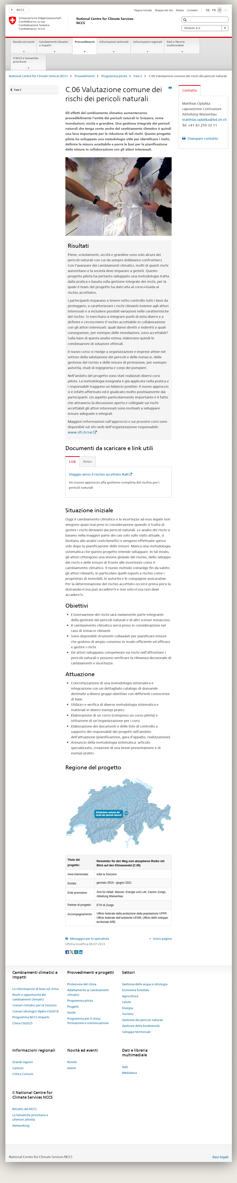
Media (180, 10)
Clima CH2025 (22, 1023)
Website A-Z (205, 28)
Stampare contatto (202, 138)
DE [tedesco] (208, 10)
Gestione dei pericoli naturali (142, 1020)
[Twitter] (72, 952)
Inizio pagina (162, 938)
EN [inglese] (225, 10)
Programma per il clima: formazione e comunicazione (88, 1021)
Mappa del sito (164, 10)
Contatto (192, 10)
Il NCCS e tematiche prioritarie (26, 59)
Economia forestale (135, 990)
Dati (125, 1067)
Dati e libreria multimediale (176, 43)
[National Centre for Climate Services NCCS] (75, 23)
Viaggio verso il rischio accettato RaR (98, 474)
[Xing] (76, 952)
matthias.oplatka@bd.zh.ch (204, 119)
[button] (185, 20)
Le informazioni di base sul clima (35, 989)
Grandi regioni (22, 1062)
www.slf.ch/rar (80, 432)
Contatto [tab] (189, 90)
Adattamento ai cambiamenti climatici (88, 992)
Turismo (128, 1014)
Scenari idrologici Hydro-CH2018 (35, 1011)
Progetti (73, 1006)
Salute (126, 1002)
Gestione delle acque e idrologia (144, 984)
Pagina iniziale (143, 10)
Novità (72, 1062)
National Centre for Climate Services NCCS (38, 76)
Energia (127, 1008)
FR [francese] (214, 10)
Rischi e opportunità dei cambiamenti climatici (29, 997)
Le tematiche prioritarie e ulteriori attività (30, 1117)
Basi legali (220, 1157)
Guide (71, 1012)
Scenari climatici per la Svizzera (34, 1005)
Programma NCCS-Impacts (30, 1017)
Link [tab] (72, 461)
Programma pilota (114, 76)
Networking (20, 1125)
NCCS (18, 10)
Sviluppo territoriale (136, 1032)
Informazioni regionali (147, 41)
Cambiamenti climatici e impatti (53, 43)
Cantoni (18, 1068)
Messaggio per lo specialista (89, 938)
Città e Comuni (22, 1074)
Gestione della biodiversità (140, 1026)
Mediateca (129, 1073)
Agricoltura (130, 996)
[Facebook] (67, 952)
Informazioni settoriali (113, 41)
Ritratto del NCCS (24, 1109)
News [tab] (87, 461)
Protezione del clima (81, 984)
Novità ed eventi (24, 41)
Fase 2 (138, 76)
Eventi (71, 1068)
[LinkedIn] (80, 952)
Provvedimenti (86, 43)
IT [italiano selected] (219, 10)
